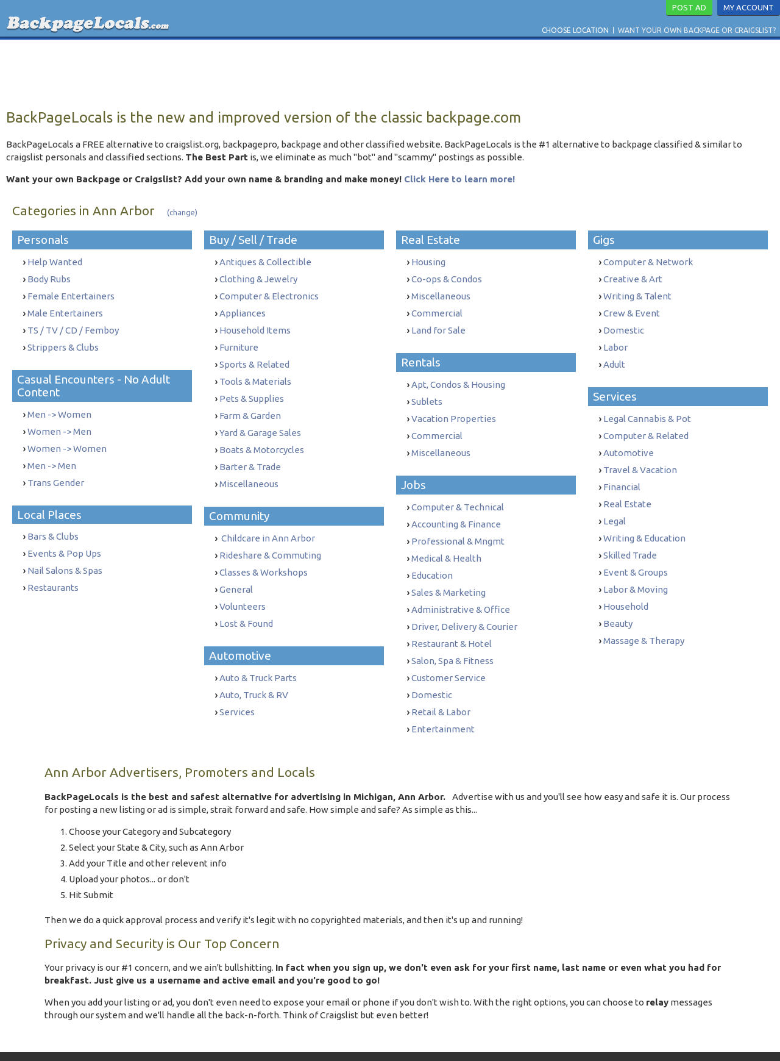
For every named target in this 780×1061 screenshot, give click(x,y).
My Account (748, 7)
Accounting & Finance (456, 510)
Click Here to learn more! (459, 179)
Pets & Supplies (251, 389)
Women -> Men (59, 423)
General (236, 568)
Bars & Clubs (53, 523)
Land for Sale (438, 325)
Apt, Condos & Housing (458, 378)
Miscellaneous (248, 468)
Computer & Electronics (269, 293)
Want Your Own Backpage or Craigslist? (697, 30)
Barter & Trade (250, 452)
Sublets (426, 394)
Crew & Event (631, 309)
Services (237, 685)
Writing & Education (644, 521)
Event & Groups (635, 553)
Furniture (238, 341)
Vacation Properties (453, 410)
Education (432, 558)
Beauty (618, 600)
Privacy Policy (405, 1039)
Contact (281, 1039)
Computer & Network (648, 262)
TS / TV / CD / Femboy (73, 325)
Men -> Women (59, 407)
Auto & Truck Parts (258, 653)
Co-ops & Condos (446, 278)
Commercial (437, 309)
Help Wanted (54, 262)
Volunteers (242, 584)
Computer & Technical (457, 495)
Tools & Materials (255, 373)
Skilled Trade (630, 537)
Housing (428, 262)
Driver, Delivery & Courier (464, 606)
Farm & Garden (250, 404)
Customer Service (448, 653)
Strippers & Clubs (63, 341)
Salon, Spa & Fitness (452, 637)
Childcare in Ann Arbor (267, 521)
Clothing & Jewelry (258, 278)
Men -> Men (51, 454)
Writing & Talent (637, 293)
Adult (614, 357)
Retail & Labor (440, 685)
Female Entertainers (71, 293)
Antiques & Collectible (265, 262)
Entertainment (443, 701)
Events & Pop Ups (64, 539)
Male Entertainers (65, 309)
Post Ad (689, 7)
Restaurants (53, 570)
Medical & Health (446, 542)
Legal (614, 505)
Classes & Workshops (263, 553)
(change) (182, 212)
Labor (615, 341)
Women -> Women (67, 439)
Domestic (431, 669)
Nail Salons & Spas (64, 554)
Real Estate (627, 489)
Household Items (255, 325)
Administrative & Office (460, 590)
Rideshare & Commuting (270, 537)
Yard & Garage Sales (260, 420)
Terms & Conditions (338, 1039)
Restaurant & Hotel (451, 621)
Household (625, 584)
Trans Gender (55, 470)
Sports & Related (254, 357)
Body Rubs (49, 278)
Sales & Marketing (448, 574)
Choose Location (575, 30)
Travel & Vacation (640, 457)
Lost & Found (246, 600)
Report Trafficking (474, 1039)
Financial (621, 473)
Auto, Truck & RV (253, 669)
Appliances (242, 309)
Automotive (628, 442)
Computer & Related (646, 426)
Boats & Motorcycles (261, 436)
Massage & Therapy (643, 616)
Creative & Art (632, 278)
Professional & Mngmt (458, 526)
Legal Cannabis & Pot (647, 410)
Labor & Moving (635, 568)
